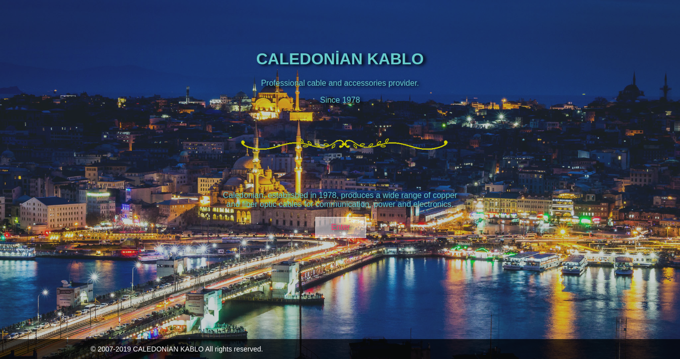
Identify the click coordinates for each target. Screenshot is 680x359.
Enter (340, 227)
